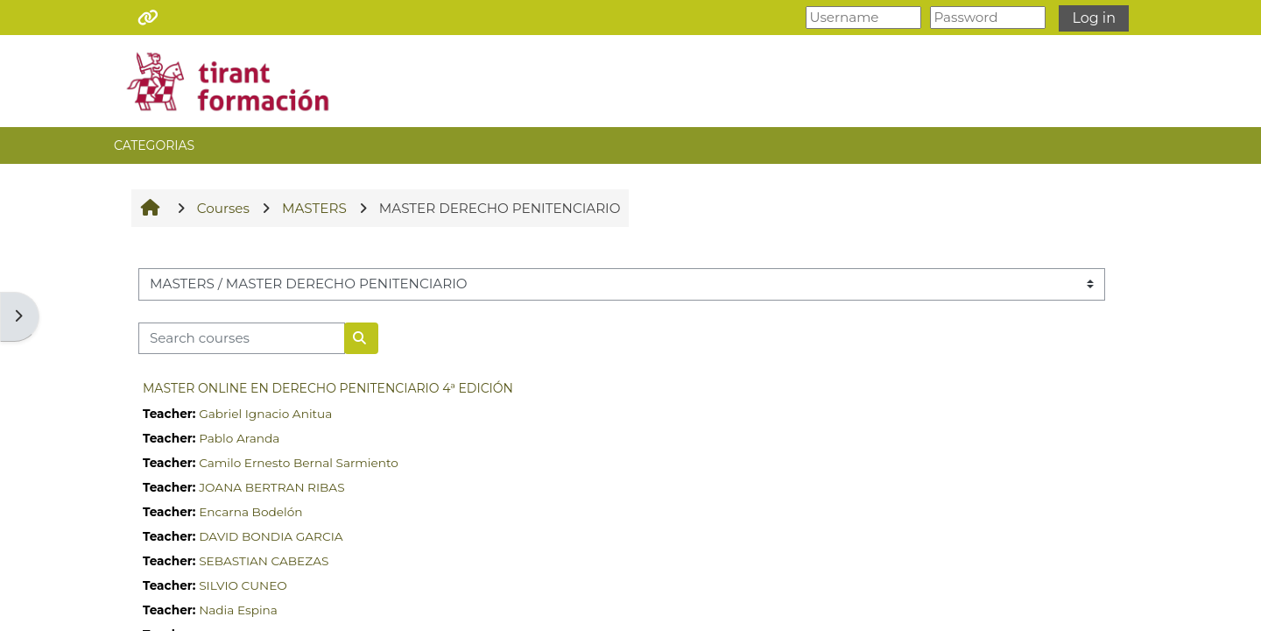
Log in (1094, 18)
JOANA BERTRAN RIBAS (271, 487)
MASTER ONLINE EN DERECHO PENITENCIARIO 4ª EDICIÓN (328, 388)
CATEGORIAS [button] (154, 145)
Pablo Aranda (239, 438)
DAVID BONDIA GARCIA (270, 536)
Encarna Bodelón (250, 512)
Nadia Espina (238, 610)
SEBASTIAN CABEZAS (263, 561)
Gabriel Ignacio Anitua (265, 414)
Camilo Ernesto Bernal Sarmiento (298, 463)
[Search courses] (241, 339)
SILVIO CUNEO (243, 585)
